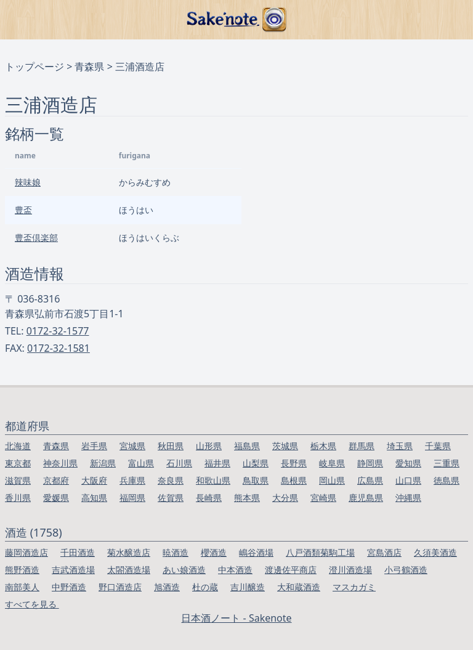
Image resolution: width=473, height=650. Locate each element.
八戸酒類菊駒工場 (320, 552)
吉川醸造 (247, 587)
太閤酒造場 (128, 569)
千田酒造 (77, 552)
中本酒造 (235, 569)
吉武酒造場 (73, 569)
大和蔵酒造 (298, 587)
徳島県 (446, 480)
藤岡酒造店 (26, 552)
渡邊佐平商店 (291, 569)
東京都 (18, 463)
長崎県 (209, 497)
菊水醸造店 (128, 552)
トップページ (34, 66)
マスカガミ (354, 587)
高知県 (94, 497)
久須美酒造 (435, 552)
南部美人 (22, 587)
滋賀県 (18, 480)
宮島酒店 (384, 552)
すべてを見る (32, 604)
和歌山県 (213, 480)
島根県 (294, 480)
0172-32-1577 (57, 331)
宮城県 (132, 446)
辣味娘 (28, 182)
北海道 (18, 446)
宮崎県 (323, 497)
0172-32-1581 (58, 348)
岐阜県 (332, 463)
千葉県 (438, 446)
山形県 (209, 446)
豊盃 (23, 210)
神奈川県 (60, 463)
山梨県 (256, 463)
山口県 (408, 480)
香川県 (18, 497)
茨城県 (285, 446)
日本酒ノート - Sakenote (236, 618)
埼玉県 (400, 446)
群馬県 (361, 446)
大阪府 (94, 480)
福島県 (247, 446)
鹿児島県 (366, 497)
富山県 (141, 463)
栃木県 (323, 446)
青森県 (89, 66)
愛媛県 (56, 497)
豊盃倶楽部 (36, 237)
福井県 (217, 463)
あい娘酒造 (184, 569)
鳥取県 (256, 480)
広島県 (370, 480)
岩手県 (94, 446)
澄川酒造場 (350, 569)
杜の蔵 (205, 587)
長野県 (294, 463)
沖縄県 (408, 497)
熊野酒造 (22, 569)
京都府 (56, 480)
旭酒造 (167, 587)
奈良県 (171, 480)
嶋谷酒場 (256, 552)
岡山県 (332, 480)
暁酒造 (175, 552)
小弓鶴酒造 (405, 569)
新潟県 (103, 463)
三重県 (446, 463)
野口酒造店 (120, 587)
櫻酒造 (214, 552)
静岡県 (370, 463)
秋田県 (171, 446)
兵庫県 (132, 480)
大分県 (285, 497)
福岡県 (132, 497)
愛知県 (408, 463)
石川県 (179, 463)
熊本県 (247, 497)
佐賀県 (171, 497)
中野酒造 (69, 587)
